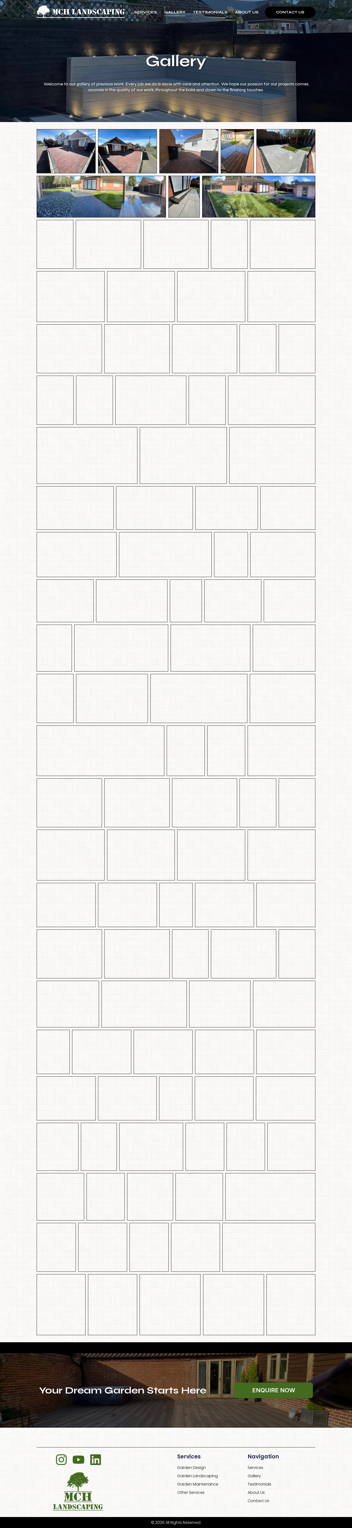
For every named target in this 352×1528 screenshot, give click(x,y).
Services (145, 12)
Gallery (175, 12)
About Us (247, 12)
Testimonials (210, 12)
